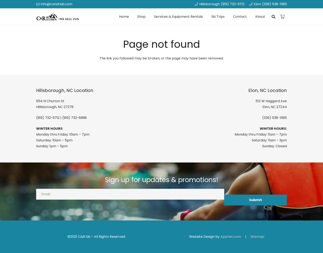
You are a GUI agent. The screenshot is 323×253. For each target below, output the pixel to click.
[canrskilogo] (58, 16)
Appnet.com (230, 236)
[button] (273, 16)
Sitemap (257, 236)
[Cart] (282, 16)
